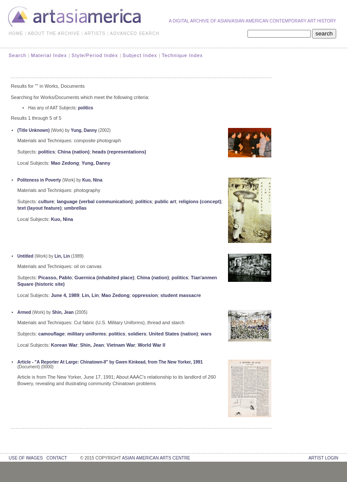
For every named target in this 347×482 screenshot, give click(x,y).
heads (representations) (119, 151)
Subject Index (139, 55)
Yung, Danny (84, 130)
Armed (24, 312)
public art (165, 201)
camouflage (51, 333)
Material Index (49, 55)
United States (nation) (173, 333)
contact (56, 458)
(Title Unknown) (33, 130)
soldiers (137, 333)
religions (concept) (200, 201)
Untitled (25, 256)
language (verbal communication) (94, 201)
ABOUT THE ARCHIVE (54, 33)
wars (206, 333)
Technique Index (182, 55)
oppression (144, 295)
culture (46, 201)
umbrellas (75, 208)
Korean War (64, 345)
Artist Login (323, 458)
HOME (16, 33)
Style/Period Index (94, 55)
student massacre (181, 295)
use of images (26, 458)
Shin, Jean (63, 312)
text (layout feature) (39, 208)
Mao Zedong (65, 163)
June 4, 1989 (65, 295)
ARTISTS (95, 33)
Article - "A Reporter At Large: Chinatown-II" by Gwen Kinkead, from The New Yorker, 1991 (109, 362)
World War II (151, 345)
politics (85, 107)
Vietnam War (120, 345)
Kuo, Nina (92, 180)
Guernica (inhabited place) (104, 277)
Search (17, 55)
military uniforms (86, 333)
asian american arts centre (156, 458)
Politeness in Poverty (39, 180)
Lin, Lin (62, 256)
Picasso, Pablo (55, 277)
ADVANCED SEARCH (134, 33)
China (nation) (74, 151)
